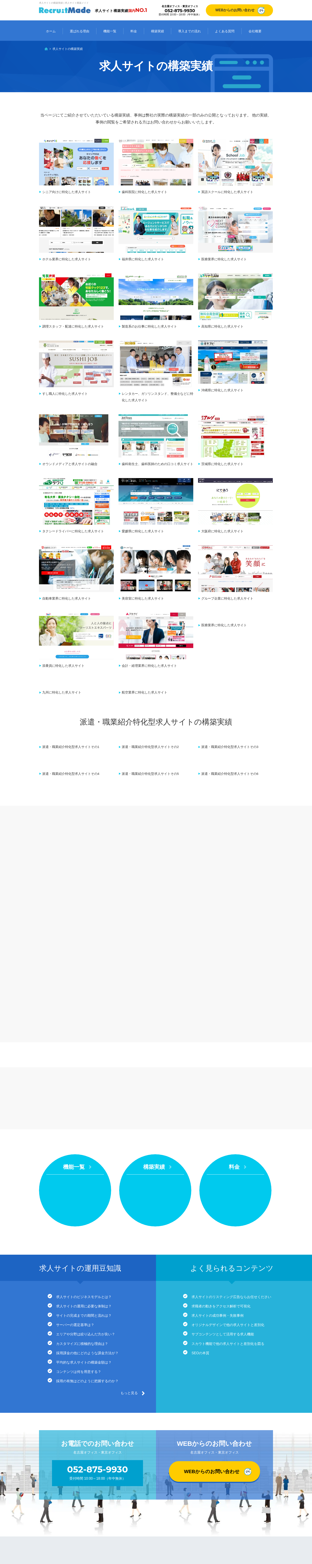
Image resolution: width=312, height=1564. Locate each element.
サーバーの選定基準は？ (75, 1204)
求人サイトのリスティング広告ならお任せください (231, 1175)
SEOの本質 (201, 1232)
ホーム (51, 31)
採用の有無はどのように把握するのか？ (87, 1261)
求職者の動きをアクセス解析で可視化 (221, 1185)
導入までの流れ (189, 31)
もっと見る (129, 1273)
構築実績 (157, 31)
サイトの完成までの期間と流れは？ (84, 1195)
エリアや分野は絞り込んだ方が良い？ (85, 1214)
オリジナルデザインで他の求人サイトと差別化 (228, 1204)
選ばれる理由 (79, 31)
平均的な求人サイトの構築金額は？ (84, 1242)
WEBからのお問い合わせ (235, 10)
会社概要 (255, 31)
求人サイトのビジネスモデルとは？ (84, 1175)
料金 (133, 31)
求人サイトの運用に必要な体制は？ (84, 1185)
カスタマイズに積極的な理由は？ (82, 1223)
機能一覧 (109, 31)
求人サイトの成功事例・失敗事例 (218, 1195)
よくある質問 (224, 31)
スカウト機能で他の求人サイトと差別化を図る (228, 1223)
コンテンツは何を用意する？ (78, 1252)
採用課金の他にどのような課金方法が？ (87, 1232)
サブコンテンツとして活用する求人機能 (223, 1214)
